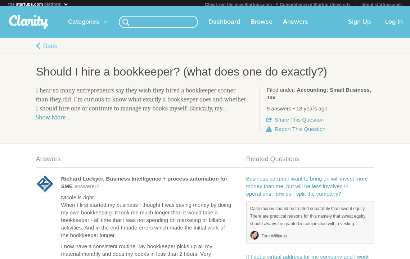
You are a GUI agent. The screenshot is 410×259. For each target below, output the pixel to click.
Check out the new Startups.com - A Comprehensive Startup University (278, 4)
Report (300, 132)
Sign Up (359, 25)
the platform (38, 4)
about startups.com (382, 4)
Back (50, 49)
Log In (394, 25)
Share (299, 122)
